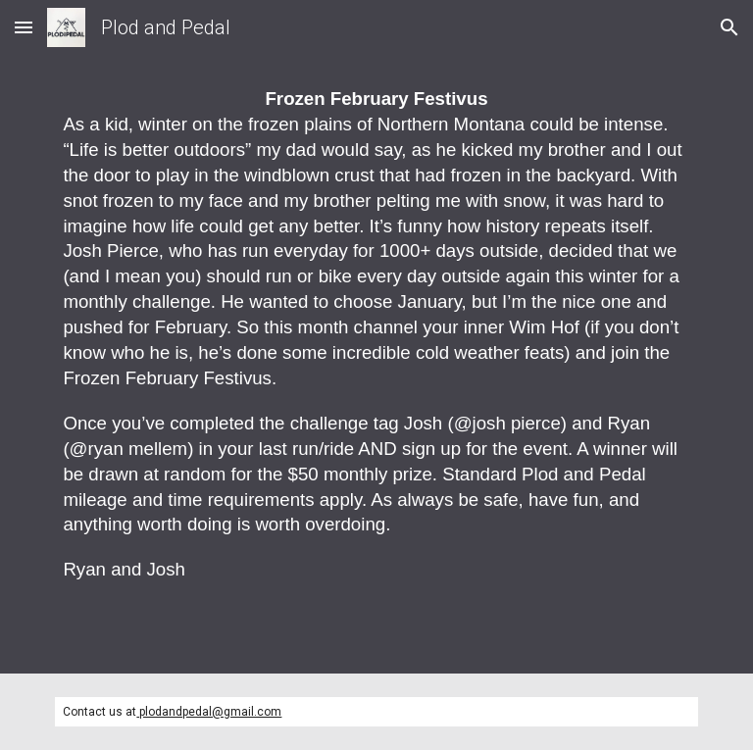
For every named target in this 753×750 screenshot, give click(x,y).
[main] (376, 364)
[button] (23, 27)
